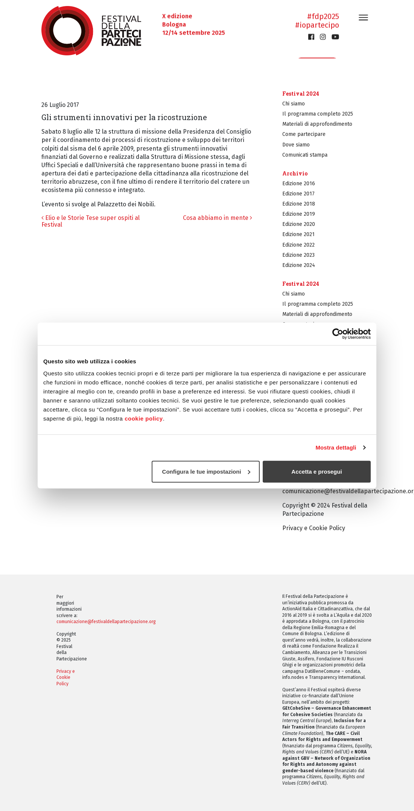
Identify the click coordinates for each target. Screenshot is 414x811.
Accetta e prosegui (316, 471)
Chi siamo (293, 104)
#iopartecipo (317, 25)
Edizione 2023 (298, 255)
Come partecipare (304, 134)
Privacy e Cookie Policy (313, 528)
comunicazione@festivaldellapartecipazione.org (106, 621)
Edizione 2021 (298, 234)
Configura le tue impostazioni (206, 471)
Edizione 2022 (298, 245)
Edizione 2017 (298, 194)
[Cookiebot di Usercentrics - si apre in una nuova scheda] (338, 334)
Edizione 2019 (298, 214)
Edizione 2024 (298, 265)
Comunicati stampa (304, 155)
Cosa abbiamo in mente (217, 217)
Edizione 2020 (298, 224)
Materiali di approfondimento (317, 124)
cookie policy (144, 418)
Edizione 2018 (298, 204)
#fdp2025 (323, 16)
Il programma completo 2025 (317, 114)
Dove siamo (296, 145)
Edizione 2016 (298, 183)
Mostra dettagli (335, 447)
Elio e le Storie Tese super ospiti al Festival (90, 221)
